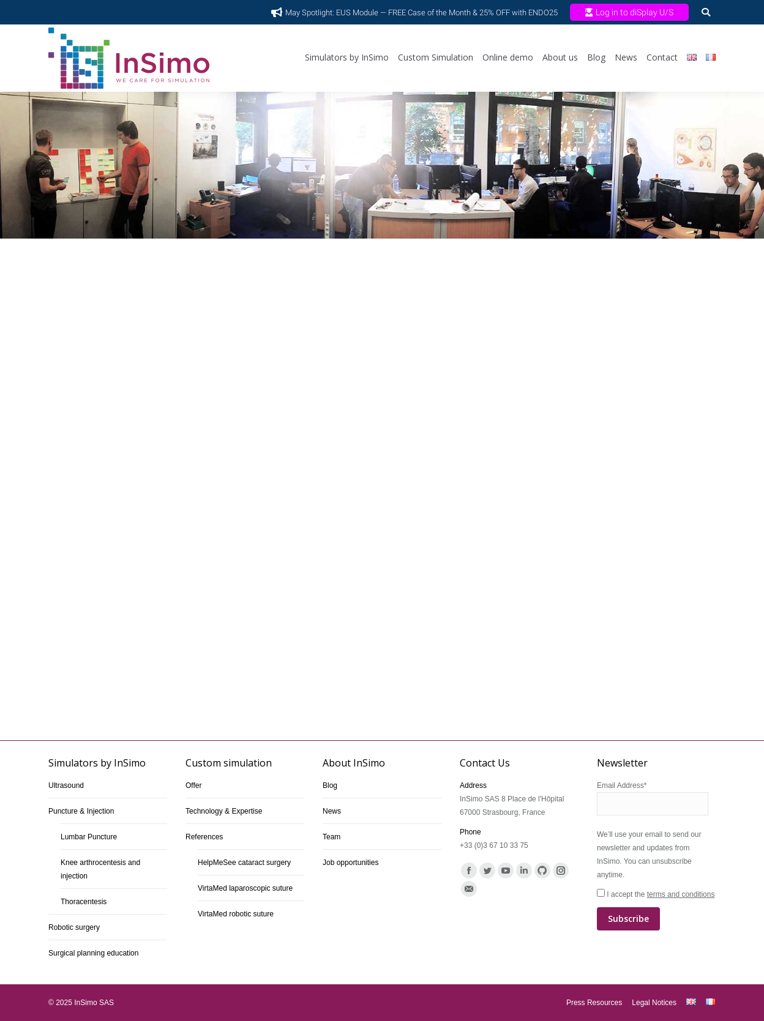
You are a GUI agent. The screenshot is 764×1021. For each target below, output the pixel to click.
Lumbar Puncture (89, 837)
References (204, 837)
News (332, 811)
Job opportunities (350, 862)
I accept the (656, 910)
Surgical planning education (93, 953)
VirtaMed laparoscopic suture (245, 888)
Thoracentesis (84, 901)
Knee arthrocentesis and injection (100, 869)
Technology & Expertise (223, 811)
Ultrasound (66, 785)
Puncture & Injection (81, 811)
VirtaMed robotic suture (236, 914)
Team (331, 837)
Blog (330, 785)
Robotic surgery (74, 927)
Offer (193, 785)
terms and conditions (681, 894)
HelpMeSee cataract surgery (244, 862)
